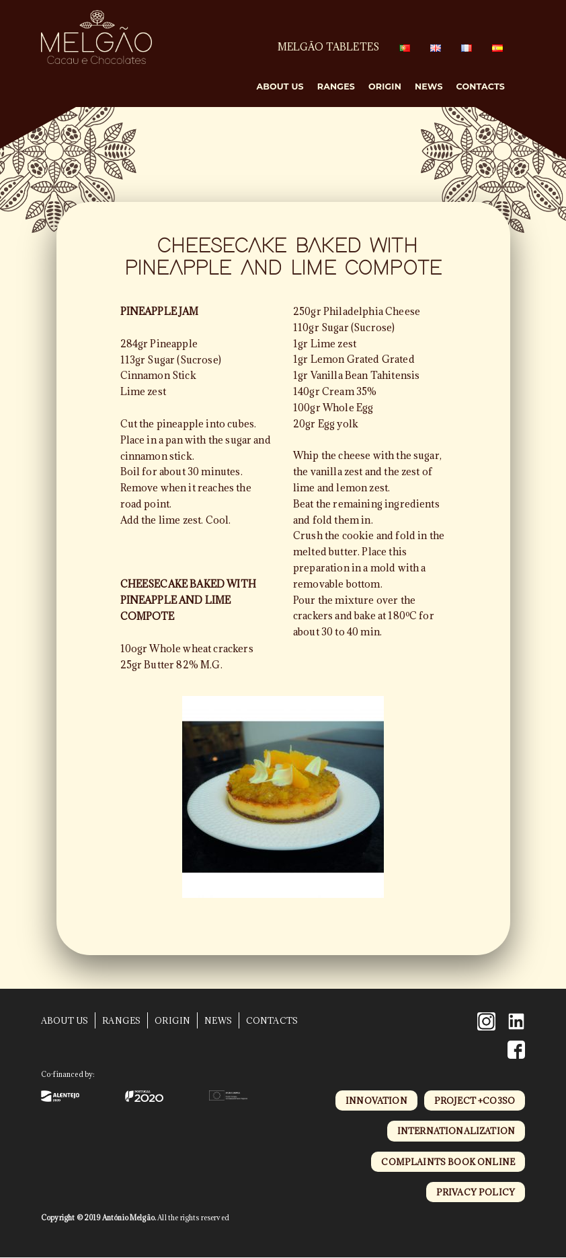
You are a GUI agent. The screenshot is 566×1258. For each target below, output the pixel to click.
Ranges (336, 86)
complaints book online (448, 1161)
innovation (376, 1100)
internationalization (456, 1130)
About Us (279, 86)
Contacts (480, 86)
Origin (384, 86)
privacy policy (475, 1192)
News (429, 86)
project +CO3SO (474, 1100)
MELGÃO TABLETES (328, 46)
